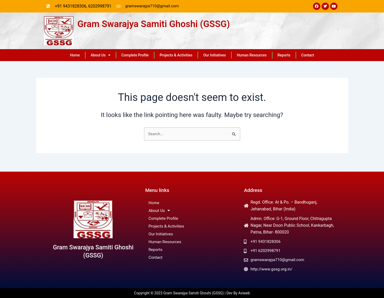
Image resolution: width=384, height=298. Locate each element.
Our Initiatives (214, 55)
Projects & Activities (176, 55)
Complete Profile (135, 55)
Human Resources (252, 55)
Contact (307, 55)
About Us (100, 55)
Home (75, 55)
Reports (284, 55)
